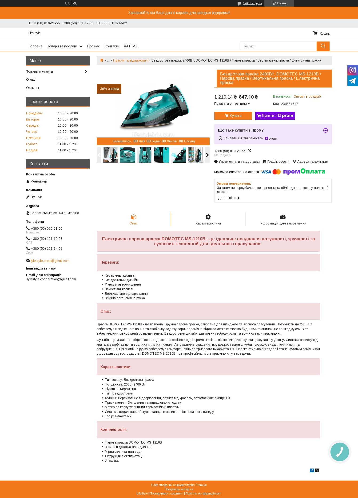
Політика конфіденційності (203, 493)
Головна (35, 46)
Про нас (93, 46)
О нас (31, 79)
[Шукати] (323, 46)
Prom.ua (201, 485)
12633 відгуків (252, 3)
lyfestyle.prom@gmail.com (50, 261)
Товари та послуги (62, 46)
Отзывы (32, 88)
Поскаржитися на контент (166, 493)
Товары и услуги (39, 71)
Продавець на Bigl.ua (179, 489)
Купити (236, 116)
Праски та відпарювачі (130, 60)
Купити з (277, 116)
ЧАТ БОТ (131, 46)
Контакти (112, 46)
